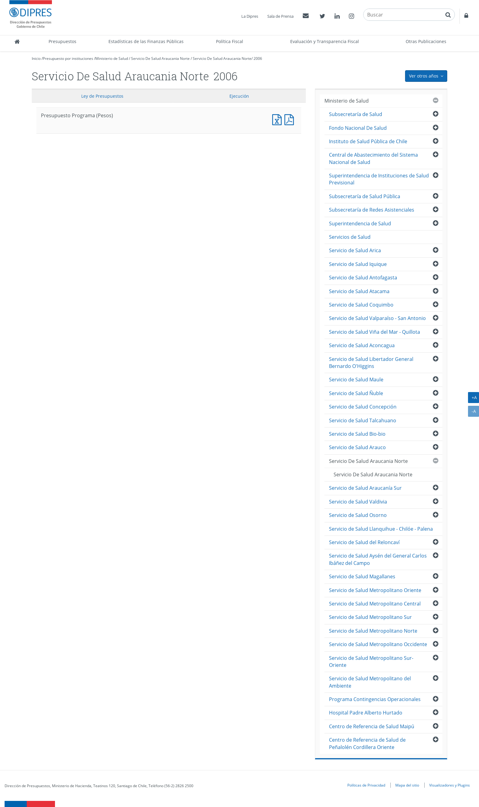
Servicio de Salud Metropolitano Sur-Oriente (371, 661)
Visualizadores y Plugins (449, 785)
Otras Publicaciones (426, 41)
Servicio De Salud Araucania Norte (160, 58)
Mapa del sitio (407, 785)
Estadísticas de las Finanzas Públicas (146, 41)
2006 (258, 58)
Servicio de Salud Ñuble (356, 393)
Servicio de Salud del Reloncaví (364, 542)
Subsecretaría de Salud (355, 114)
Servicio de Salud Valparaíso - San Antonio (377, 318)
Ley (102, 96)
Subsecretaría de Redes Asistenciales (371, 209)
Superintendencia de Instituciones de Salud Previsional (379, 179)
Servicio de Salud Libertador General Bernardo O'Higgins (371, 362)
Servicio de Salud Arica (355, 250)
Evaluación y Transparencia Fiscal (324, 41)
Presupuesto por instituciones (68, 58)
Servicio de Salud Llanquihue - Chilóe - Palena (381, 528)
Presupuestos (62, 41)
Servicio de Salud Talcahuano (362, 420)
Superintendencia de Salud (360, 223)
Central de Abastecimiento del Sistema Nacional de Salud (373, 158)
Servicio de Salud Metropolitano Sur (370, 617)
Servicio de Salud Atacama (359, 291)
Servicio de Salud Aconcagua (362, 345)
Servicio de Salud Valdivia (358, 501)
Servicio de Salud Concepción (363, 406)
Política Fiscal (229, 41)
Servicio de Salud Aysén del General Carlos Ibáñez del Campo (378, 559)
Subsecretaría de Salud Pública (364, 196)
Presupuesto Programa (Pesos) (278, 119)
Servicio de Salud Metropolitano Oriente (375, 590)
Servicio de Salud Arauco (357, 447)
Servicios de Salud (350, 237)
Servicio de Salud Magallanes (362, 576)
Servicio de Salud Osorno (358, 515)
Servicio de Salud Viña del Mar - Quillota (374, 332)
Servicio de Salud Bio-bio (357, 434)
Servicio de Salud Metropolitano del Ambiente (370, 682)
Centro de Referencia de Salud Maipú (371, 726)
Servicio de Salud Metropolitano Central (375, 603)
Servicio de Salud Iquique (358, 264)
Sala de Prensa (280, 16)
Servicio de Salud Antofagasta (363, 277)
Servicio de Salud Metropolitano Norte (373, 630)
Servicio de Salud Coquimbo (361, 304)
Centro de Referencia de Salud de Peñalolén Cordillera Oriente (367, 743)
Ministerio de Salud (111, 58)
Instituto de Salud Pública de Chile (368, 141)
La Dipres (249, 16)
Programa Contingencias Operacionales (375, 699)
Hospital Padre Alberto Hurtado (365, 712)
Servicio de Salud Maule (356, 379)
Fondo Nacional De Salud (358, 128)
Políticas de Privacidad (366, 785)
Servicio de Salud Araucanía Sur (365, 488)
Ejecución (239, 96)
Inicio (36, 58)
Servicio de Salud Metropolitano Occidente (378, 644)
